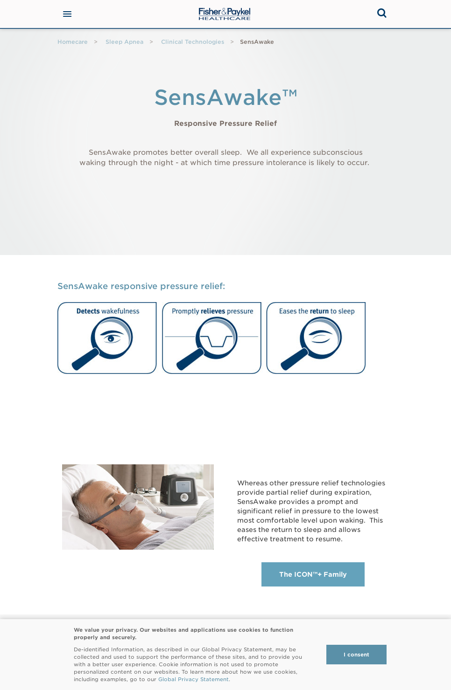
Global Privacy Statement (193, 679)
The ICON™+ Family (313, 574)
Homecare (72, 41)
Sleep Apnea (124, 41)
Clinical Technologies (192, 41)
